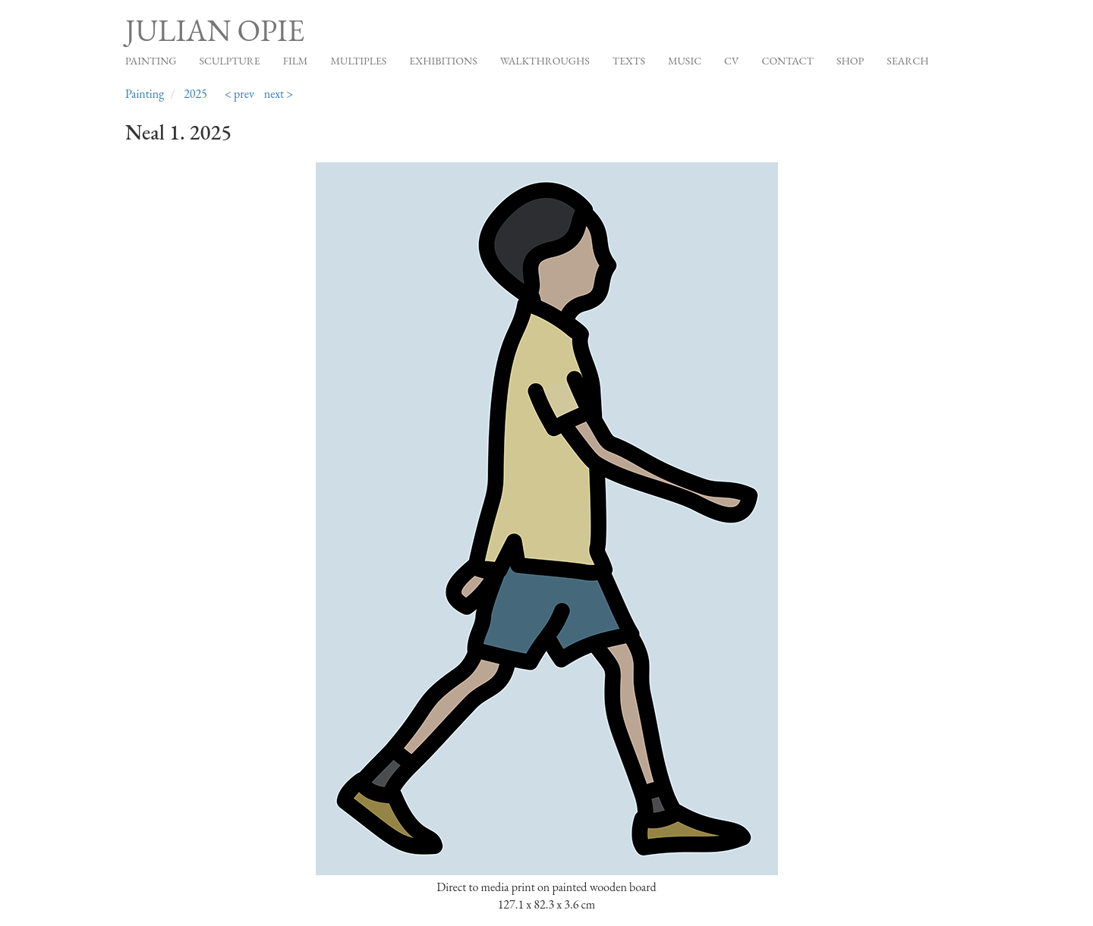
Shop (850, 60)
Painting (150, 60)
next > (279, 94)
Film (295, 60)
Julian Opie (214, 30)
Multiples (358, 60)
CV (731, 60)
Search (907, 60)
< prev (239, 94)
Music (684, 60)
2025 (195, 94)
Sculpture (229, 60)
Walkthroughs (545, 60)
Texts (629, 60)
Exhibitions (443, 60)
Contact (787, 60)
